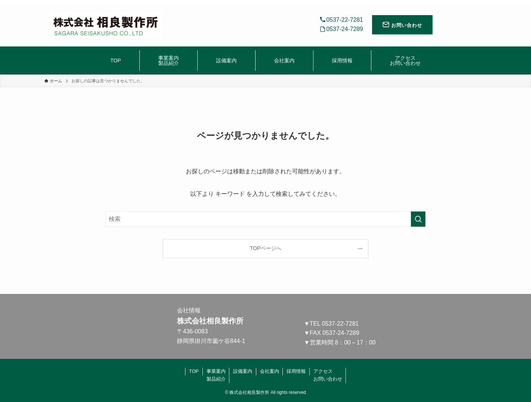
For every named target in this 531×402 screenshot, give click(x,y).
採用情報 (296, 371)
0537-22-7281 (340, 323)
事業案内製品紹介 (216, 375)
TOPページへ (265, 248)
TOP (194, 371)
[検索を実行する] (418, 219)
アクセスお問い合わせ (327, 375)
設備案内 (242, 371)
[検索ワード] (265, 219)
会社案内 (269, 371)
